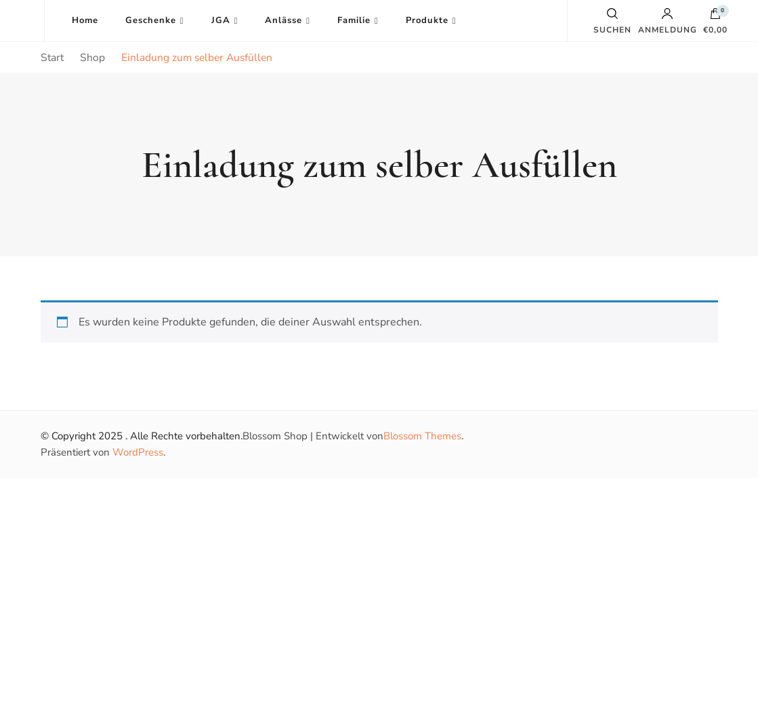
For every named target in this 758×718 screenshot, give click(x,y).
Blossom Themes (422, 436)
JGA (220, 20)
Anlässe (283, 20)
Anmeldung (667, 21)
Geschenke (150, 20)
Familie (354, 20)
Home (85, 20)
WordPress (137, 452)
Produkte (427, 20)
